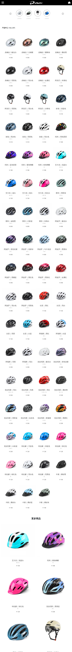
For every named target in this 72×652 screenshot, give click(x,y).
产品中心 (5, 28)
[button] (10, 14)
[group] (19, 14)
